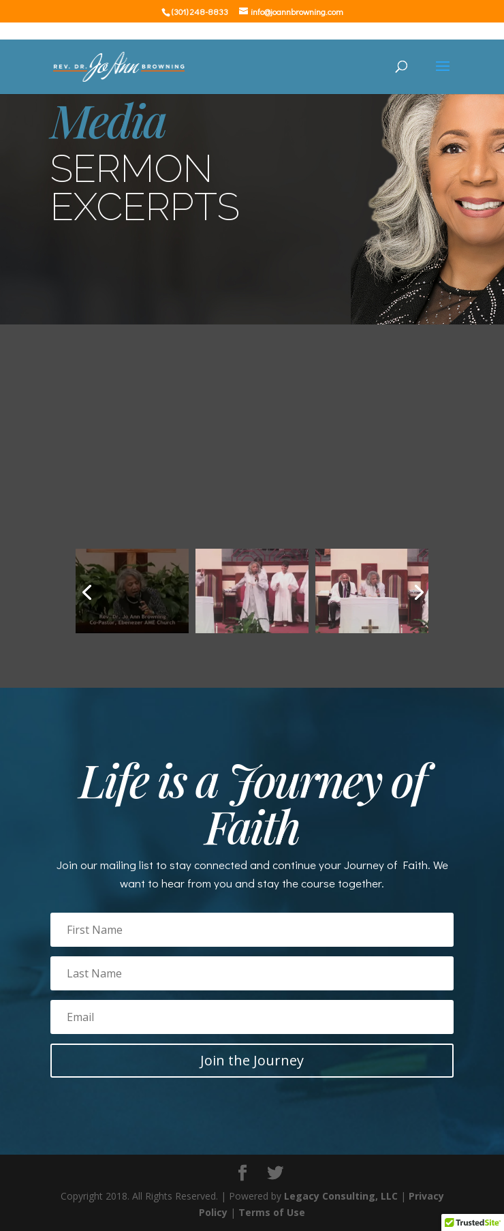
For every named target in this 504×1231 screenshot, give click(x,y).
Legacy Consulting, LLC (341, 1195)
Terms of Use (271, 1212)
